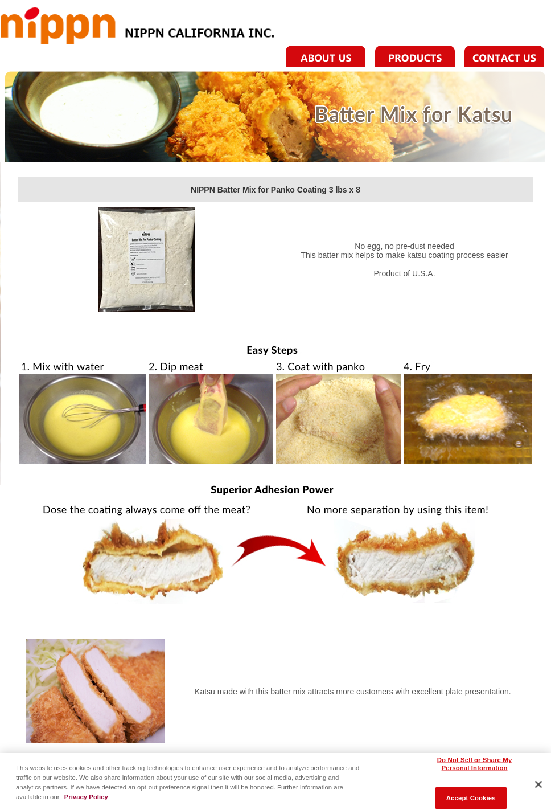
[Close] (538, 787)
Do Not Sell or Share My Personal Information (474, 766)
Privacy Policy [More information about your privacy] (86, 799)
